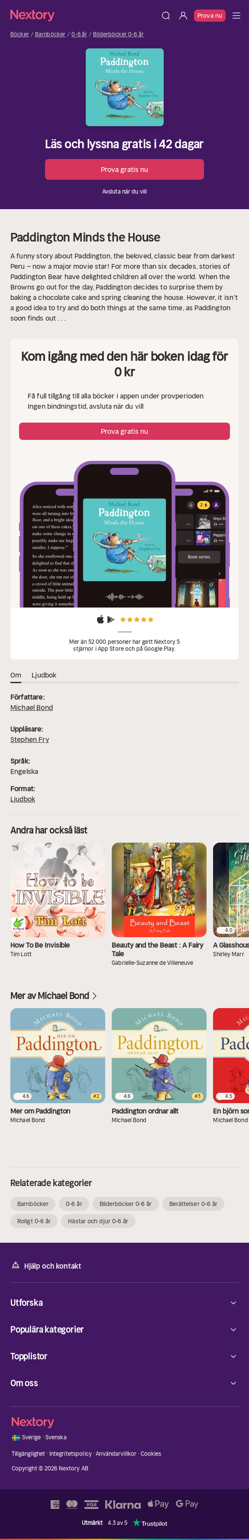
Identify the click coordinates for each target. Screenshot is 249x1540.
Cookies (151, 1453)
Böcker (19, 34)
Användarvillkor (116, 1453)
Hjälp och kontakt (45, 1265)
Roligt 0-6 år (34, 1221)
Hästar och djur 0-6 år (98, 1221)
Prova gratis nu (125, 169)
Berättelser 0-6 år (193, 1204)
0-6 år (79, 34)
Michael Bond (31, 707)
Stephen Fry (29, 739)
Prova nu (209, 15)
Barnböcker (50, 34)
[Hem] (83, 15)
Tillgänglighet (28, 1453)
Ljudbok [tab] (44, 675)
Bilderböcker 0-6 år (118, 34)
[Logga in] (183, 15)
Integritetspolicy (70, 1453)
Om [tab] (15, 675)
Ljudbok (22, 799)
